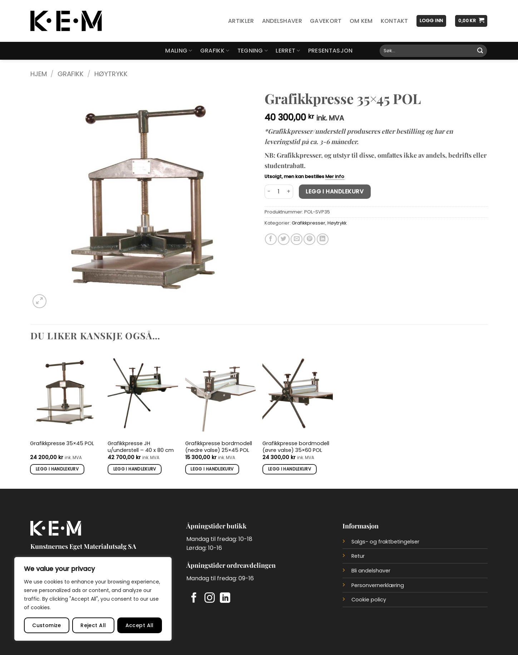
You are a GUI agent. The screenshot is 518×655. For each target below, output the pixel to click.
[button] (431, 21)
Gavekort (326, 21)
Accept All (139, 625)
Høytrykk (111, 73)
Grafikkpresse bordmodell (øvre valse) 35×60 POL (295, 446)
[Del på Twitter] (284, 239)
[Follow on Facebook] (194, 598)
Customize (46, 625)
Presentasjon (330, 50)
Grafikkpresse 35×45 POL (62, 443)
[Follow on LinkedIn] (225, 598)
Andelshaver (282, 21)
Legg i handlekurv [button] (57, 469)
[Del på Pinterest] (309, 239)
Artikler (241, 21)
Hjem (38, 73)
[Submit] (480, 51)
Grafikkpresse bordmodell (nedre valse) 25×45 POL (218, 446)
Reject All (93, 625)
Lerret (288, 50)
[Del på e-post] (296, 239)
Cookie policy (368, 599)
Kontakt (394, 21)
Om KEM (361, 21)
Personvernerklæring (377, 585)
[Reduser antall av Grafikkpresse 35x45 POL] (269, 191)
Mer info (334, 176)
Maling (178, 50)
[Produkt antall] (279, 191)
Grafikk (215, 50)
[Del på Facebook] (271, 239)
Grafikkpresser (308, 223)
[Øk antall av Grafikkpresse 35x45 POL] (289, 191)
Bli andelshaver (370, 570)
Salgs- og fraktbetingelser (385, 541)
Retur (358, 556)
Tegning (252, 50)
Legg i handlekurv (335, 191)
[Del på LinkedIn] (323, 239)
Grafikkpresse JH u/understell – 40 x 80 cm (141, 446)
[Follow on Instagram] (209, 598)
